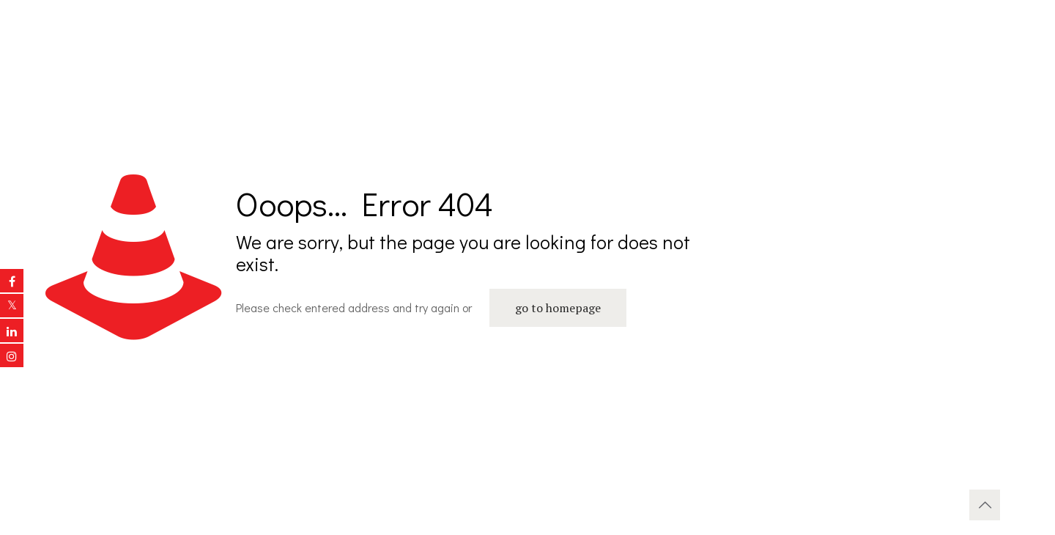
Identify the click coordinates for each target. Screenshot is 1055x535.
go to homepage (558, 308)
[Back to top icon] (984, 505)
